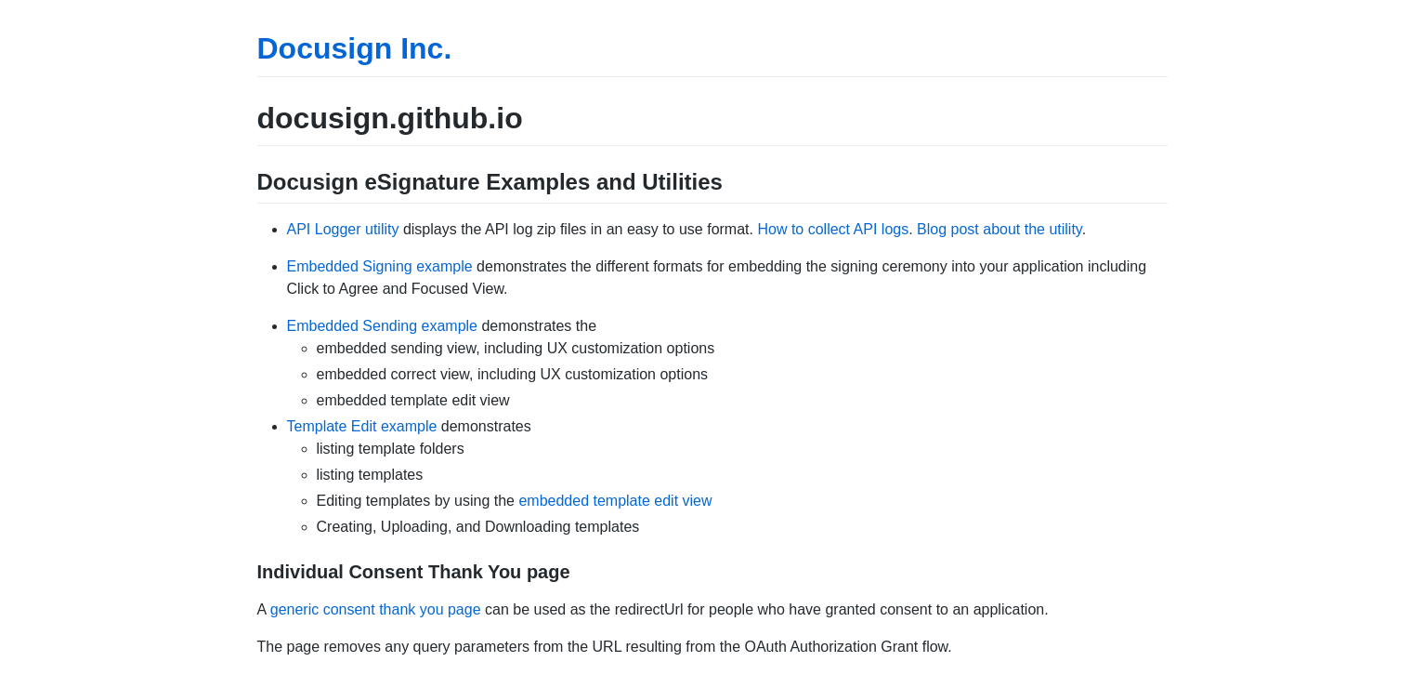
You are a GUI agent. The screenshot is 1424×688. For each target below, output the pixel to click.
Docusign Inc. (354, 48)
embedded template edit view (615, 501)
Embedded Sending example (382, 326)
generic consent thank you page (375, 609)
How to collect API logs (832, 229)
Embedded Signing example (380, 266)
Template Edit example (362, 426)
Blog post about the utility (999, 229)
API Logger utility (343, 229)
